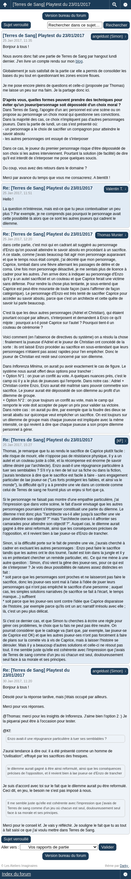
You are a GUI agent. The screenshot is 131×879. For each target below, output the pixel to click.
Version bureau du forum (65, 15)
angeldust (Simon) (109, 36)
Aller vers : (10, 847)
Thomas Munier (111, 235)
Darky (124, 865)
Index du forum (16, 874)
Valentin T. (116, 189)
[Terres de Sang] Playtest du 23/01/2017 (52, 4)
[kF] (121, 441)
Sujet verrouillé (16, 25)
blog (79, 61)
